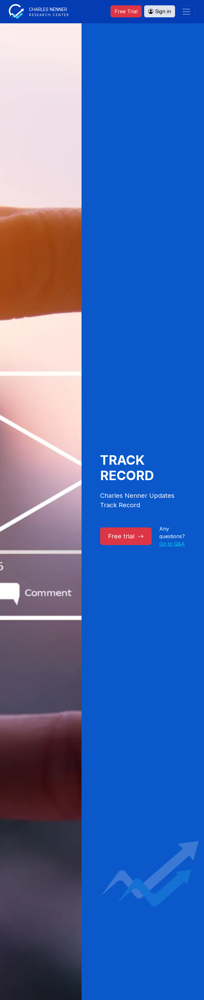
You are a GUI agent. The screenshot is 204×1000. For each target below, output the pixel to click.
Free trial (126, 536)
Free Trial (126, 11)
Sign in (159, 11)
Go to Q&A (172, 544)
